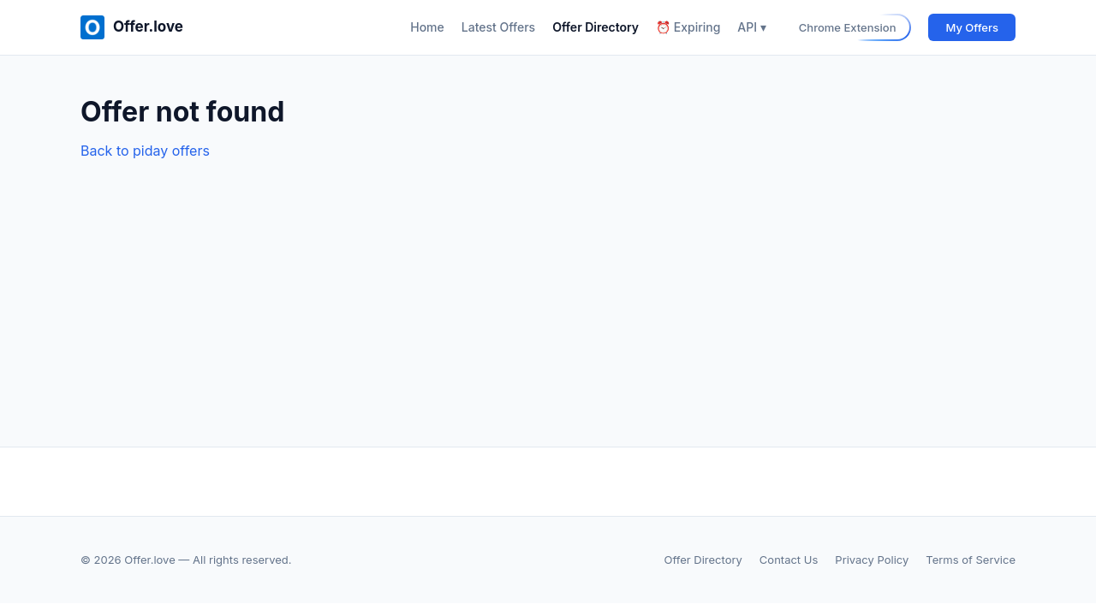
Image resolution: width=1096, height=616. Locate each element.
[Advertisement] (548, 291)
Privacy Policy (871, 559)
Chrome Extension (847, 27)
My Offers (971, 27)
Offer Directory (595, 27)
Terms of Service (971, 559)
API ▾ (751, 27)
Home (427, 27)
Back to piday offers (145, 150)
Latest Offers (498, 27)
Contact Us (788, 559)
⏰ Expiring (688, 27)
